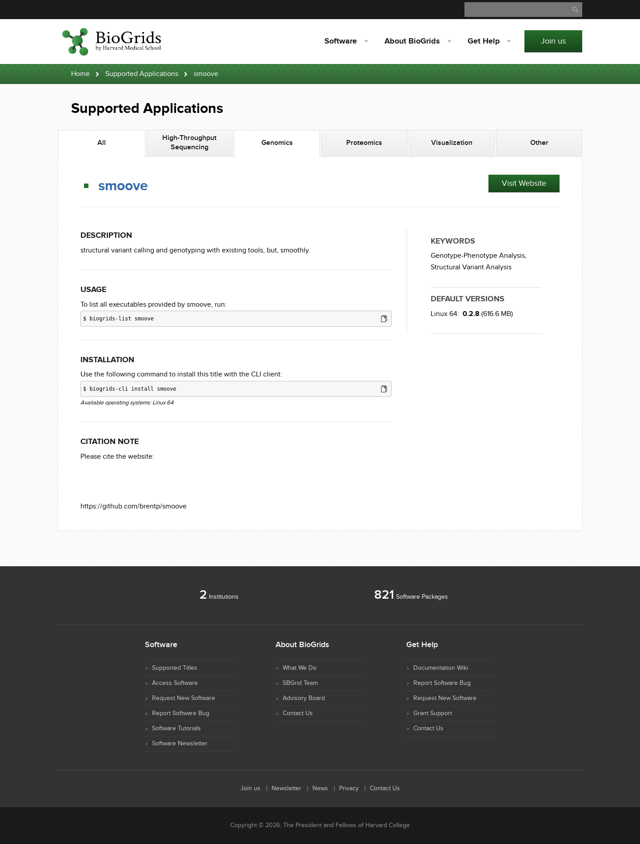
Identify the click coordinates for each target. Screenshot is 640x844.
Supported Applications (141, 74)
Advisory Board (304, 698)
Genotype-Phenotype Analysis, (479, 256)
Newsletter (286, 788)
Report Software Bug (180, 713)
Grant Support (432, 713)
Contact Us (298, 713)
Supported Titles (174, 668)
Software (340, 41)
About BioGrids (412, 41)
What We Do (299, 668)
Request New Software (183, 698)
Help (484, 41)
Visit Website (524, 183)
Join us (553, 41)
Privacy (349, 788)
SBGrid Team (300, 683)
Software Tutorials (176, 728)
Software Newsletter (180, 743)
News (320, 788)
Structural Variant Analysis (471, 267)
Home (80, 74)
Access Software (175, 683)
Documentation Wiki (440, 668)
